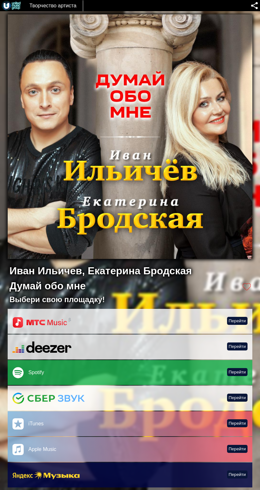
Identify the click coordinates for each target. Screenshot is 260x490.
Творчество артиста (52, 5)
